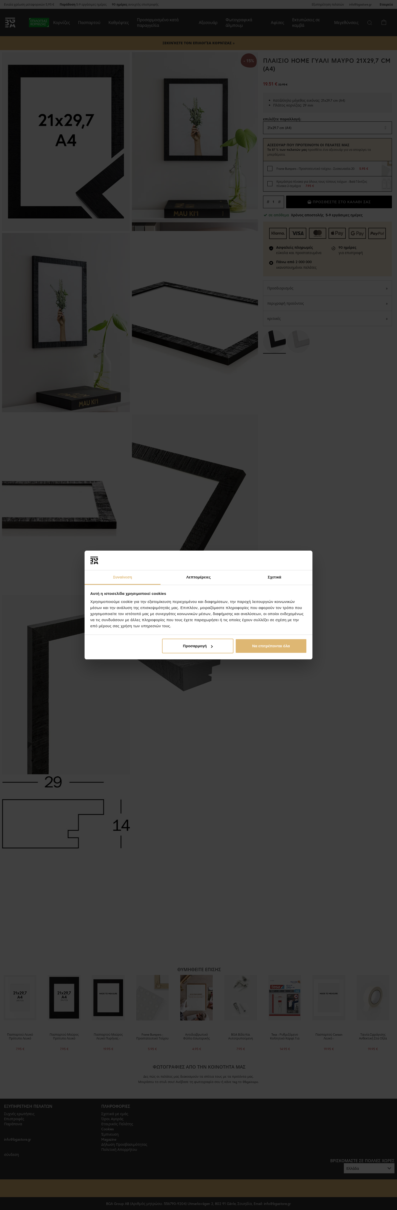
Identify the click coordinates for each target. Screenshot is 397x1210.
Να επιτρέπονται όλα (271, 646)
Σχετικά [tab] (274, 577)
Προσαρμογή (198, 646)
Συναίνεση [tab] (122, 577)
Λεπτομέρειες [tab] (198, 577)
